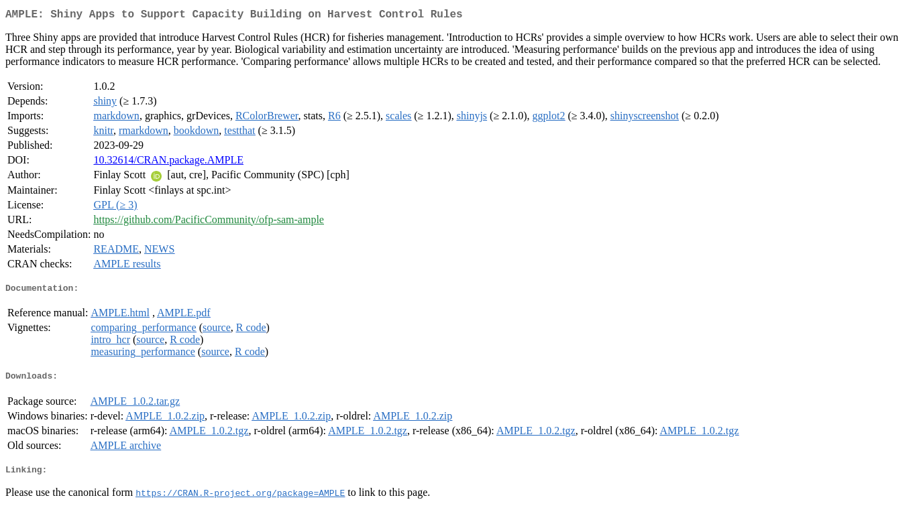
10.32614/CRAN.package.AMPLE (168, 162)
